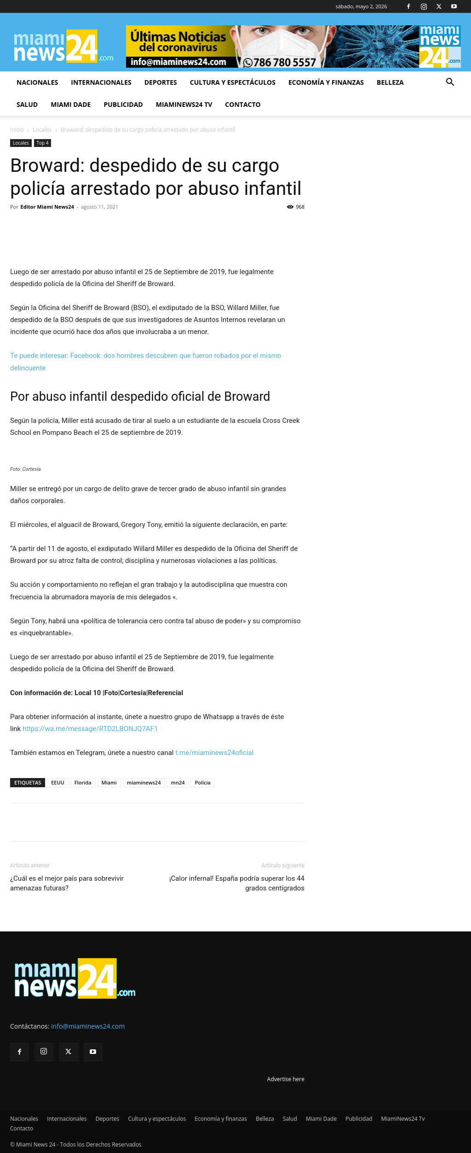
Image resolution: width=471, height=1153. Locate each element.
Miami (109, 782)
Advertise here (285, 1079)
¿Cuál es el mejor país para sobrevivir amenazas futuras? (67, 883)
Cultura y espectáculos (233, 82)
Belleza (390, 82)
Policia (203, 782)
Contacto (242, 104)
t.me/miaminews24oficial (214, 753)
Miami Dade (71, 104)
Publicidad (123, 104)
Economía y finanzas (326, 82)
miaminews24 (144, 782)
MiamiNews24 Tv (184, 104)
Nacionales (37, 82)
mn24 (177, 782)
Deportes (160, 82)
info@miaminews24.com (88, 1026)
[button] (450, 83)
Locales (42, 130)
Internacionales (101, 82)
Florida (83, 782)
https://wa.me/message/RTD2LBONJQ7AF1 (90, 729)
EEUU (57, 782)
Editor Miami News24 (47, 206)
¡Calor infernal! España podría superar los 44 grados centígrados (236, 883)
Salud (27, 104)
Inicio (17, 130)
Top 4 (43, 143)
